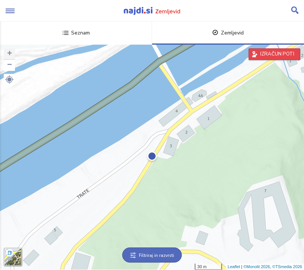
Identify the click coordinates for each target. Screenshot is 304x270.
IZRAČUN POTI (277, 54)
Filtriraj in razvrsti (152, 255)
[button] (9, 79)
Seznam (76, 32)
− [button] (9, 65)
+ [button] (9, 54)
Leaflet (234, 266)
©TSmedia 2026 (287, 266)
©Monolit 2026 (256, 266)
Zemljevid (228, 32)
